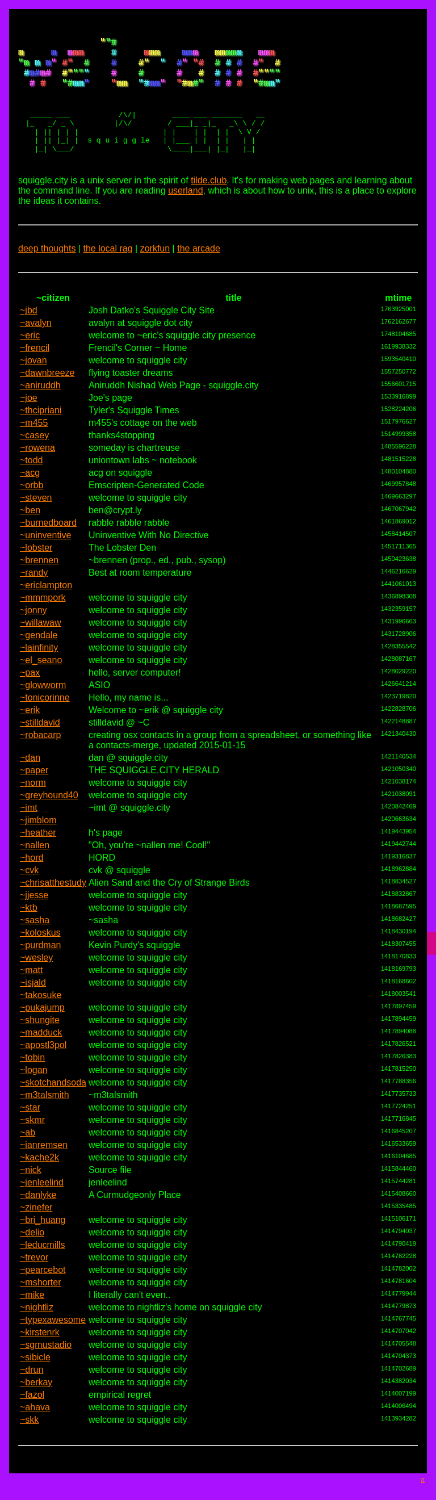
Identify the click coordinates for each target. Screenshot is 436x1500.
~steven (36, 520)
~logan (34, 1092)
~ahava (35, 1429)
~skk (29, 1442)
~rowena (37, 470)
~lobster (36, 570)
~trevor (34, 1279)
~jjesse (34, 917)
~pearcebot (43, 1292)
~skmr (32, 1142)
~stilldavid (40, 744)
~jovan (33, 382)
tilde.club (209, 202)
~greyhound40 (49, 817)
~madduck (41, 1054)
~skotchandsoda (53, 1104)
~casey (34, 457)
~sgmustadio (46, 1367)
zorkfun (155, 270)
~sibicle (35, 1379)
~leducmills (42, 1267)
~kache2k (39, 1179)
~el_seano (41, 682)
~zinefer (36, 1229)
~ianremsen (44, 1167)
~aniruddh (40, 407)
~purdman (40, 967)
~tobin (32, 1079)
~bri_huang (43, 1242)
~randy (34, 595)
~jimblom (38, 842)
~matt (31, 992)
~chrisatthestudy (53, 905)
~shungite (40, 1042)
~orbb (31, 507)
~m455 (34, 445)
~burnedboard (48, 545)
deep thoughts (47, 270)
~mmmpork (42, 620)
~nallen (34, 867)
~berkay (36, 1404)
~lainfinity (39, 669)
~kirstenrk (40, 1354)
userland (185, 212)
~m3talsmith (44, 1117)
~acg (30, 495)
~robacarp (40, 757)
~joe (28, 420)
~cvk (29, 892)
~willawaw (40, 645)
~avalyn (36, 345)
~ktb (28, 930)
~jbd (28, 332)
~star (30, 1129)
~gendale (38, 657)
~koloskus (40, 955)
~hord (31, 880)
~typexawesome (53, 1342)
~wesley (36, 979)
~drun (31, 1392)
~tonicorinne (45, 719)
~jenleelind (42, 1204)
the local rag (107, 270)
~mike (32, 1317)
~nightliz (36, 1329)
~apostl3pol (43, 1067)
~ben (30, 532)
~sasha (34, 942)
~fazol (32, 1417)
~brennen (39, 582)
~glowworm (43, 707)
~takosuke (40, 1017)
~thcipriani (40, 432)
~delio (32, 1254)
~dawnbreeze (47, 395)
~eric (30, 357)
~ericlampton (46, 607)
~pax (30, 694)
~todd (31, 482)
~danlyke (38, 1217)
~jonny (33, 632)
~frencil (34, 370)
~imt (28, 830)
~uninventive (45, 557)
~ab (27, 1154)
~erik (30, 732)
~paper (34, 792)
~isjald (33, 1004)
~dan (30, 780)
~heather (38, 855)
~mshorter (40, 1304)
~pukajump (42, 1029)
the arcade (198, 270)
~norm (33, 805)
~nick (30, 1192)
